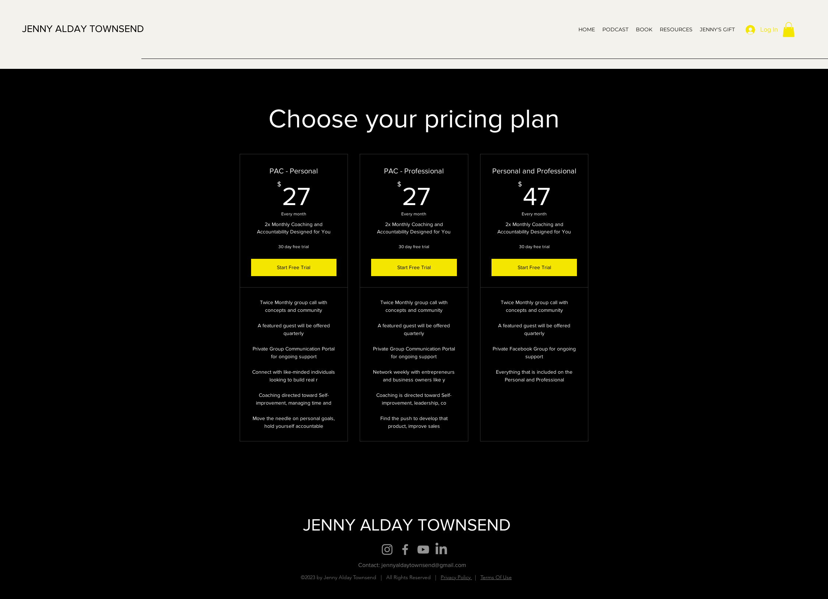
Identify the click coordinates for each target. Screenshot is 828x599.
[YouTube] (423, 549)
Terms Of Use (496, 577)
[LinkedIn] (441, 549)
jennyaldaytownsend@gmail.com (423, 565)
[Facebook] (405, 549)
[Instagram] (387, 549)
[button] (788, 29)
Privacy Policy (456, 577)
